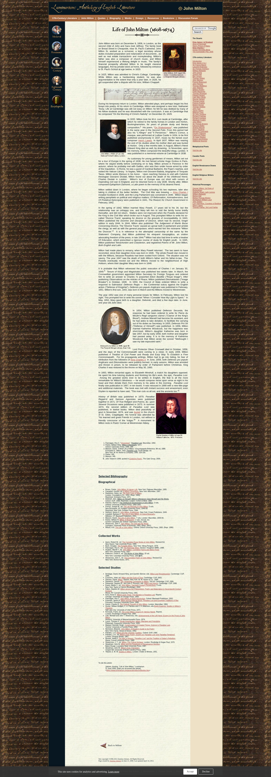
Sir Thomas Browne (200, 124)
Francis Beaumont (200, 82)
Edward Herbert (199, 95)
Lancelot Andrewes (200, 67)
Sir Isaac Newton (199, 137)
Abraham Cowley (199, 120)
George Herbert (199, 99)
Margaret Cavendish (200, 131)
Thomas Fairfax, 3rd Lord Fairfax (205, 207)
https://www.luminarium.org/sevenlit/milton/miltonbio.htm (127, 670)
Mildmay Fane (198, 112)
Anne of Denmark (199, 44)
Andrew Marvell (199, 128)
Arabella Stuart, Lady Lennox (204, 192)
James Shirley (198, 111)
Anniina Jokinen (115, 761)
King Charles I (180, 192)
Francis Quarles (199, 103)
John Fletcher (198, 84)
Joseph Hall (197, 74)
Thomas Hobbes (199, 107)
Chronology (125, 443)
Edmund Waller (198, 126)
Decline (206, 771)
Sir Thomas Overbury (201, 69)
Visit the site (197, 150)
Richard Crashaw (199, 116)
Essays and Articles (200, 139)
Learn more (113, 771)
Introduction (197, 61)
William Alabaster (199, 71)
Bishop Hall (197, 196)
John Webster (198, 88)
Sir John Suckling (199, 114)
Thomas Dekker (199, 78)
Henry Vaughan (199, 130)
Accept (190, 771)
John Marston (198, 80)
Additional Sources (200, 141)
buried (137, 412)
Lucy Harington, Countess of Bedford (207, 204)
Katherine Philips (199, 135)
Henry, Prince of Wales (201, 46)
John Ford (196, 109)
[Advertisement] (80, 77)
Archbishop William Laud (202, 200)
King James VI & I (199, 63)
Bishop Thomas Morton (202, 198)
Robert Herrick (198, 105)
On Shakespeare (162, 127)
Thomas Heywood (200, 93)
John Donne (197, 73)
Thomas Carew (198, 101)
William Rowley (198, 90)
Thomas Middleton (200, 86)
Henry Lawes (145, 140)
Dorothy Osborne (199, 133)
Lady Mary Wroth (199, 97)
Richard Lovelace (199, 118)
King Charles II (138, 359)
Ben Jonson (197, 76)
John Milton (197, 122)
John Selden (197, 202)
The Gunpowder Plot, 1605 (203, 52)
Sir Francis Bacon (199, 65)
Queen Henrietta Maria (201, 50)
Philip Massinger (199, 92)
